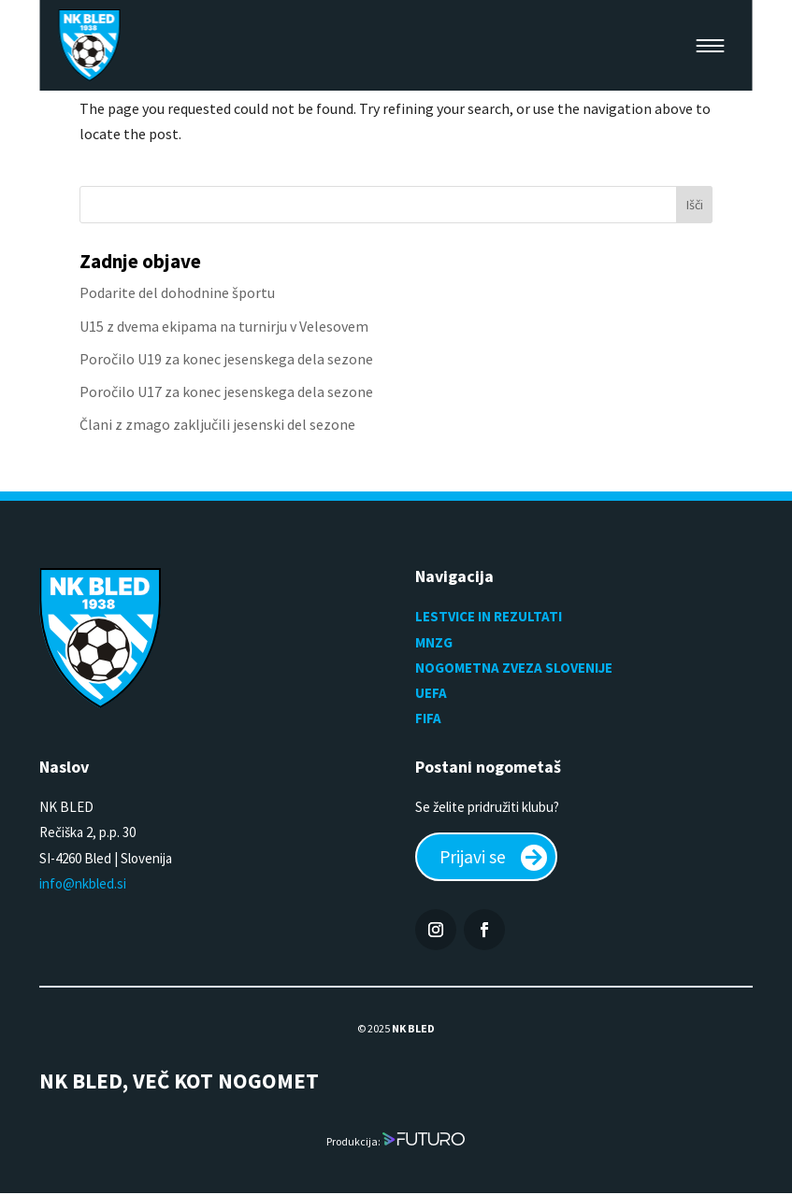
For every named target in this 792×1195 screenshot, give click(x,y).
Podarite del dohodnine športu (177, 292)
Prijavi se (474, 857)
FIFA (428, 718)
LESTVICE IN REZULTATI (490, 616)
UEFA (431, 693)
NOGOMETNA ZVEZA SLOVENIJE (513, 667)
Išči (694, 204)
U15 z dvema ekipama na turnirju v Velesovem (223, 326)
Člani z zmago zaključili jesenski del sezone (217, 424)
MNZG (434, 642)
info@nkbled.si (82, 883)
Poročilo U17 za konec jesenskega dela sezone (226, 391)
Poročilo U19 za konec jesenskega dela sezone (226, 358)
